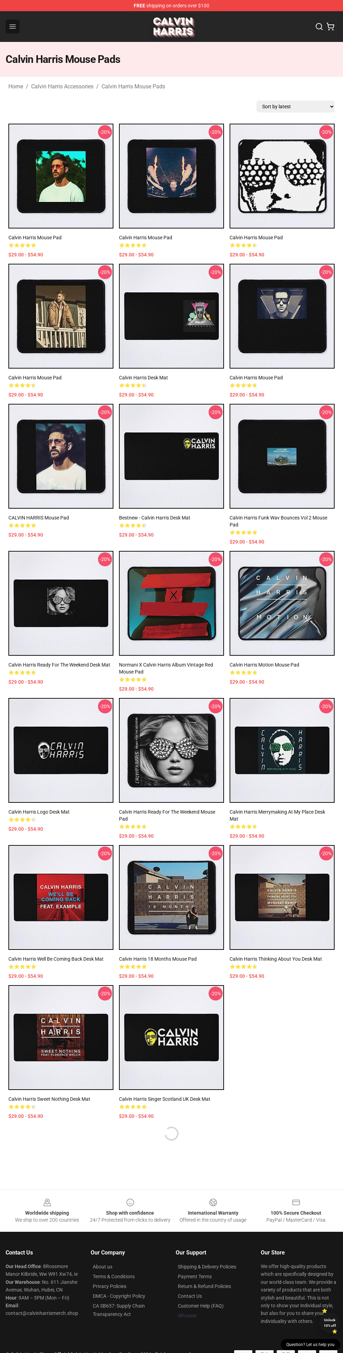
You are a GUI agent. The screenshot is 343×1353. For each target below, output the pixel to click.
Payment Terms (195, 1276)
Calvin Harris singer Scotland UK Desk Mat (164, 1099)
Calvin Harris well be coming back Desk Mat (56, 959)
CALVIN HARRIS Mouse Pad (38, 518)
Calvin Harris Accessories (62, 86)
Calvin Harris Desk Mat (143, 377)
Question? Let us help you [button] (310, 1344)
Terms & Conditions (114, 1276)
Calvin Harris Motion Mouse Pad (264, 665)
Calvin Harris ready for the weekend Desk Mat (59, 665)
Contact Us (190, 1296)
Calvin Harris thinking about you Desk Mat (276, 959)
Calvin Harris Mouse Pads (133, 86)
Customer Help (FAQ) (201, 1306)
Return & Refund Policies (204, 1286)
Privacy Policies (109, 1286)
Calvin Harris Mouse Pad (35, 237)
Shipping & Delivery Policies (207, 1267)
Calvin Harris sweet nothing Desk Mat (49, 1099)
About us (102, 1267)
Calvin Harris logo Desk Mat (39, 812)
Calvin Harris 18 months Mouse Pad (158, 959)
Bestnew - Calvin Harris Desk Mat (154, 518)
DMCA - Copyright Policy (119, 1296)
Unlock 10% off (330, 1322)
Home (15, 86)
